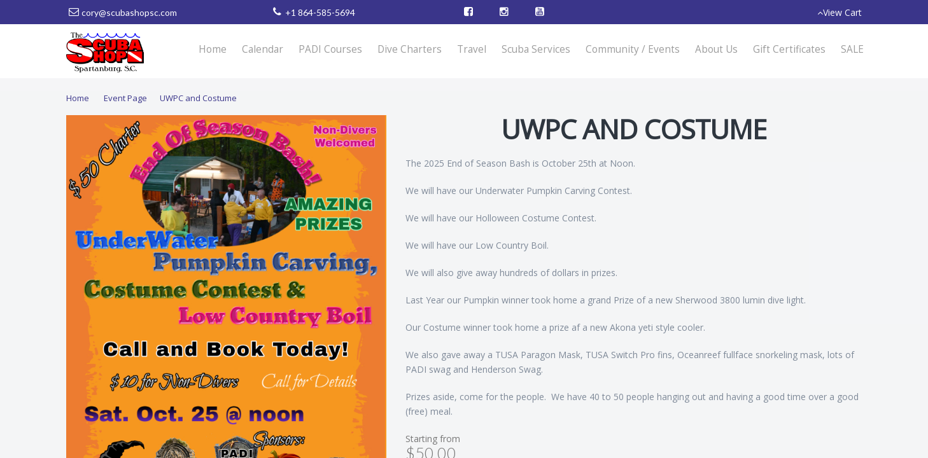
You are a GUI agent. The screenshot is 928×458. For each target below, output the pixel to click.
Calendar (262, 49)
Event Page (125, 98)
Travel (471, 49)
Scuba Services (536, 49)
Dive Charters (409, 49)
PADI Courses (330, 49)
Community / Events (633, 49)
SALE (852, 49)
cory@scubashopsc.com (129, 12)
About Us (716, 49)
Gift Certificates (789, 49)
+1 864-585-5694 (320, 12)
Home (213, 49)
